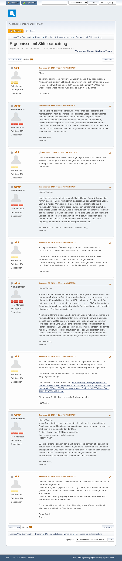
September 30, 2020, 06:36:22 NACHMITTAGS (57, 356)
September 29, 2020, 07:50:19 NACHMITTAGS (57, 187)
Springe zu (70, 539)
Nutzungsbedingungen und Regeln (91, 558)
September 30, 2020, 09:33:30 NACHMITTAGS (57, 476)
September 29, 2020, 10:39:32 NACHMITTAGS (57, 283)
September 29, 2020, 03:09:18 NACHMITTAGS (59, 152)
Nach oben (14, 527)
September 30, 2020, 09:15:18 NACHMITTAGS (57, 415)
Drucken (108, 59)
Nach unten (15, 59)
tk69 (16, 68)
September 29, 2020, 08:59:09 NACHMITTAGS (57, 242)
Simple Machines (27, 558)
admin (17, 105)
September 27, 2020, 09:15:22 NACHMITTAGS (57, 106)
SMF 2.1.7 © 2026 (13, 558)
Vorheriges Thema (84, 51)
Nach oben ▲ (110, 558)
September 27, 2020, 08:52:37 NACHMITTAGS (57, 68)
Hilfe (74, 558)
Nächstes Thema (103, 51)
